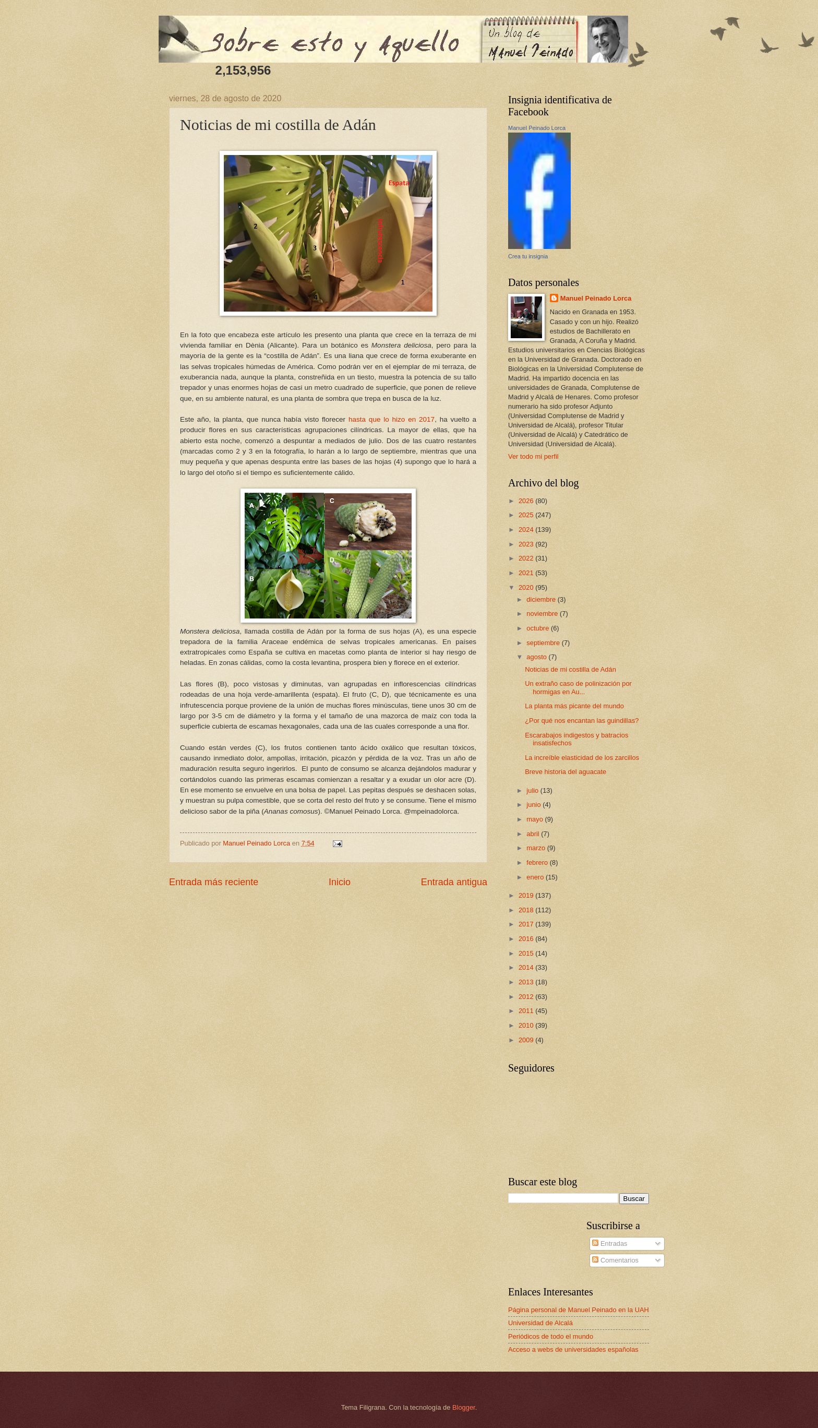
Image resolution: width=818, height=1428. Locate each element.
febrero (537, 862)
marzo (536, 848)
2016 (527, 939)
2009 (527, 1040)
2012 (527, 997)
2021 (527, 573)
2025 (527, 515)
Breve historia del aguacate (565, 772)
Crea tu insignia (528, 256)
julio (533, 790)
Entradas (609, 1243)
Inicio (340, 882)
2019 (527, 895)
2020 (527, 587)
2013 (527, 982)
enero (536, 877)
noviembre (543, 613)
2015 (527, 953)
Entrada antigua (454, 882)
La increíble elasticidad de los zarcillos (582, 757)
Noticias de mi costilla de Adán (570, 669)
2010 (527, 1025)
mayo (535, 819)
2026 (527, 501)
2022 (527, 558)
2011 (527, 1011)
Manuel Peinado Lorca (537, 128)
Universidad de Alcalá (540, 1323)
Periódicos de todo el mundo (550, 1336)
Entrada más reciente (213, 882)
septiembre (543, 643)
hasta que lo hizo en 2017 (391, 419)
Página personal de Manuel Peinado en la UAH (578, 1310)
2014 (527, 967)
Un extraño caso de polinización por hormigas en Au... (578, 687)
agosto (537, 657)
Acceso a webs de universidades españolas (573, 1349)
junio (534, 804)
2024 (527, 529)
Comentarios (615, 1260)
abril (533, 834)
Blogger (463, 1407)
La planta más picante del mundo (574, 706)
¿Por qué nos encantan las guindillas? (582, 720)
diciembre (541, 599)
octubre (538, 628)
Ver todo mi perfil (533, 456)
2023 (527, 544)
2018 (527, 910)
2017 (527, 924)
